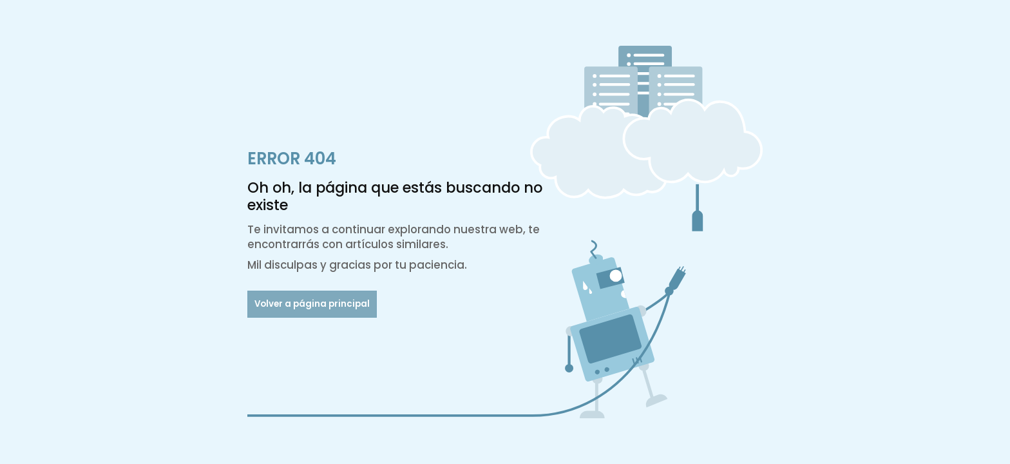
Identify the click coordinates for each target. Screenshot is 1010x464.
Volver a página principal (312, 304)
